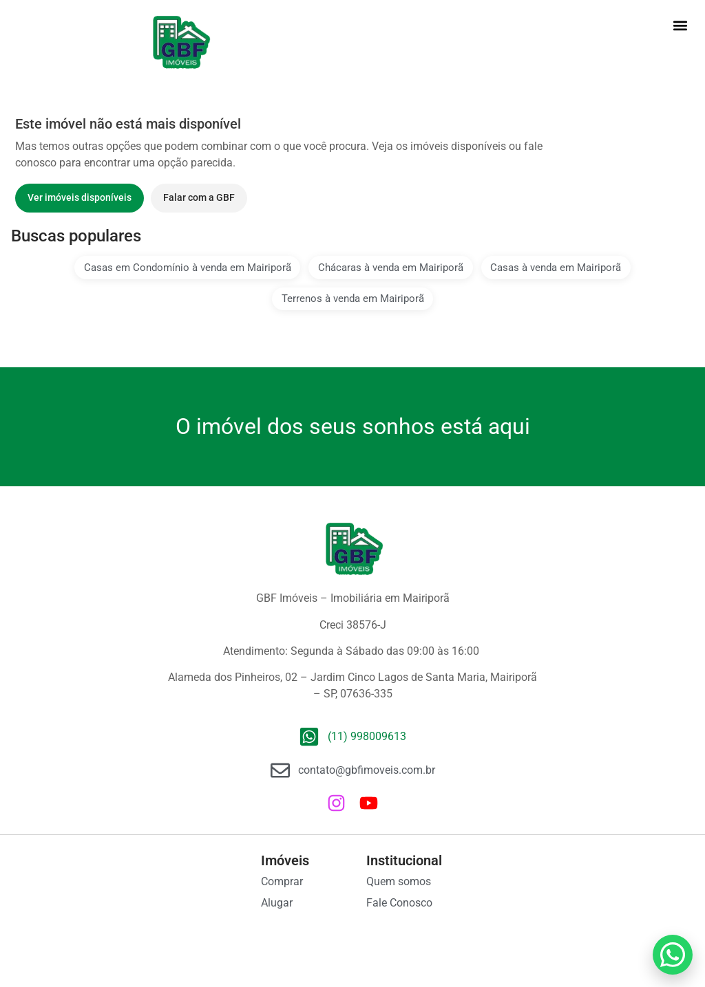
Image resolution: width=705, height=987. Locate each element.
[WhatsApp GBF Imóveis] (673, 955)
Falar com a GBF (199, 197)
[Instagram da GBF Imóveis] (336, 803)
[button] (680, 25)
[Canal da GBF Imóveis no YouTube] (368, 803)
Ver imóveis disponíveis (79, 197)
